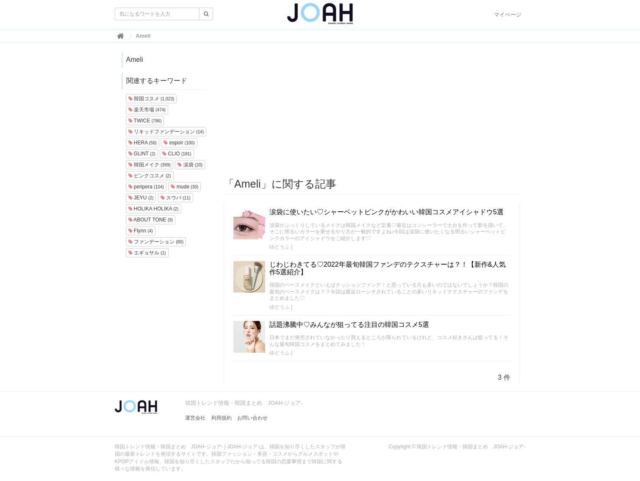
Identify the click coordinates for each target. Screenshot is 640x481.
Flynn (140, 231)
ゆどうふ (279, 247)
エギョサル (147, 253)
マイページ (507, 14)
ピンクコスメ (149, 176)
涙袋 (189, 165)
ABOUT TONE (150, 220)
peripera (146, 187)
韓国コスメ (151, 99)
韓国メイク (149, 165)
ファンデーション (156, 242)
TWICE (145, 121)
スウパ (176, 198)
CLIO (176, 154)
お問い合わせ (252, 418)
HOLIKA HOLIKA (153, 209)
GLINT (141, 154)
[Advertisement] (371, 110)
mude (184, 187)
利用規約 (221, 418)
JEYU (141, 198)
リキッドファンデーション (166, 132)
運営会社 (195, 418)
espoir (178, 143)
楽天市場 (147, 110)
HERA (142, 143)
